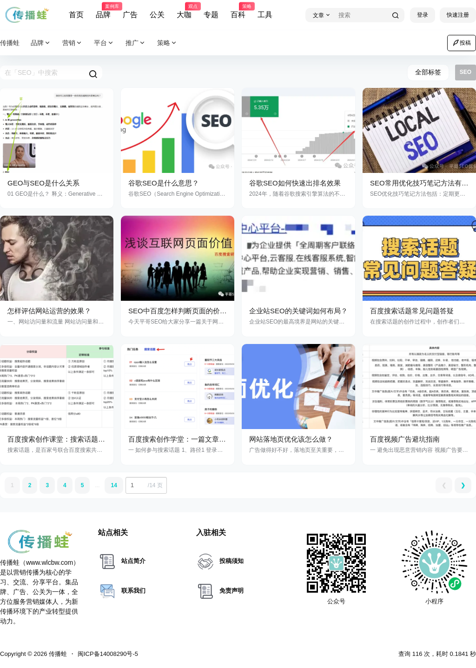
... (97, 485)
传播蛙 (57, 653)
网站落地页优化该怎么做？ (291, 439)
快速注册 (458, 15)
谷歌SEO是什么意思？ (163, 183)
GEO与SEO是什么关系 (43, 183)
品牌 (103, 10)
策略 (167, 43)
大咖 (184, 10)
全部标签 (428, 72)
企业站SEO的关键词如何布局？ (298, 311)
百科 (238, 10)
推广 (136, 43)
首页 (76, 15)
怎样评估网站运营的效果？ (49, 311)
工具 (265, 15)
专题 (211, 15)
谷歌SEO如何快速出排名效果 (295, 183)
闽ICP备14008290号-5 (108, 653)
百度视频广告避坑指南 (405, 439)
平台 (104, 43)
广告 (130, 15)
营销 (72, 43)
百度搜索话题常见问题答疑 (412, 311)
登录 (422, 15)
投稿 (461, 43)
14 (114, 485)
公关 (157, 15)
